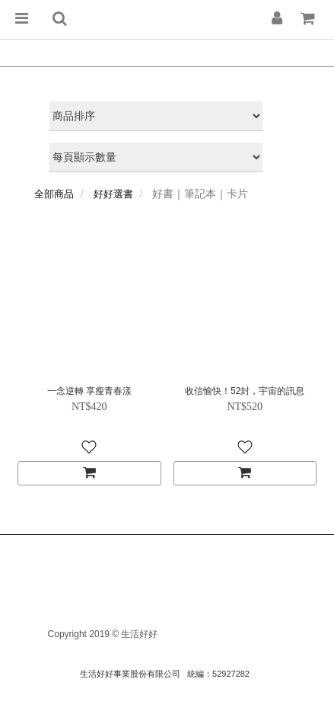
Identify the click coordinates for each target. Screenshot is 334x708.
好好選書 (113, 194)
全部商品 (54, 194)
